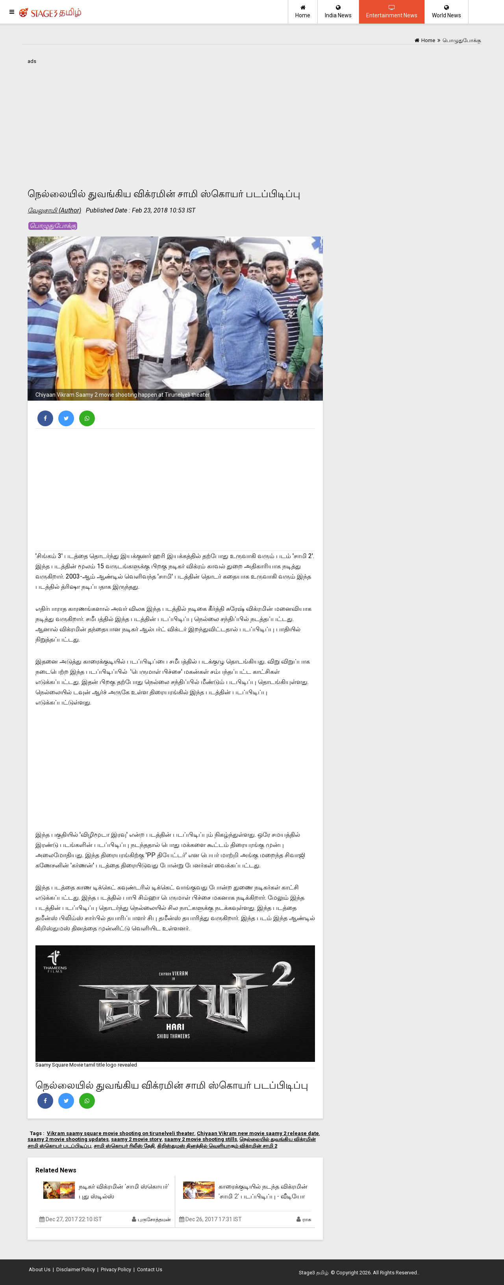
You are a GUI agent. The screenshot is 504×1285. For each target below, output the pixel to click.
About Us (39, 1269)
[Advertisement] (175, 122)
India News (338, 11)
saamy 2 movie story (136, 1139)
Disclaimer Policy (75, 1269)
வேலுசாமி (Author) (54, 210)
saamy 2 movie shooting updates (68, 1139)
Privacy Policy (116, 1269)
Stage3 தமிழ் (313, 1273)
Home (302, 11)
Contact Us (149, 1269)
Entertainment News (391, 11)
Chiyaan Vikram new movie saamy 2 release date (258, 1133)
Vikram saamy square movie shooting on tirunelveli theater (121, 1133)
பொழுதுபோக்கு (53, 225)
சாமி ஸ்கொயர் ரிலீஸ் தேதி (124, 1146)
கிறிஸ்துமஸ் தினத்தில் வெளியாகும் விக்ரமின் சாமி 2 (217, 1146)
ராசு (306, 1219)
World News (446, 11)
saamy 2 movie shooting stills (200, 1139)
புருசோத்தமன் (154, 1219)
